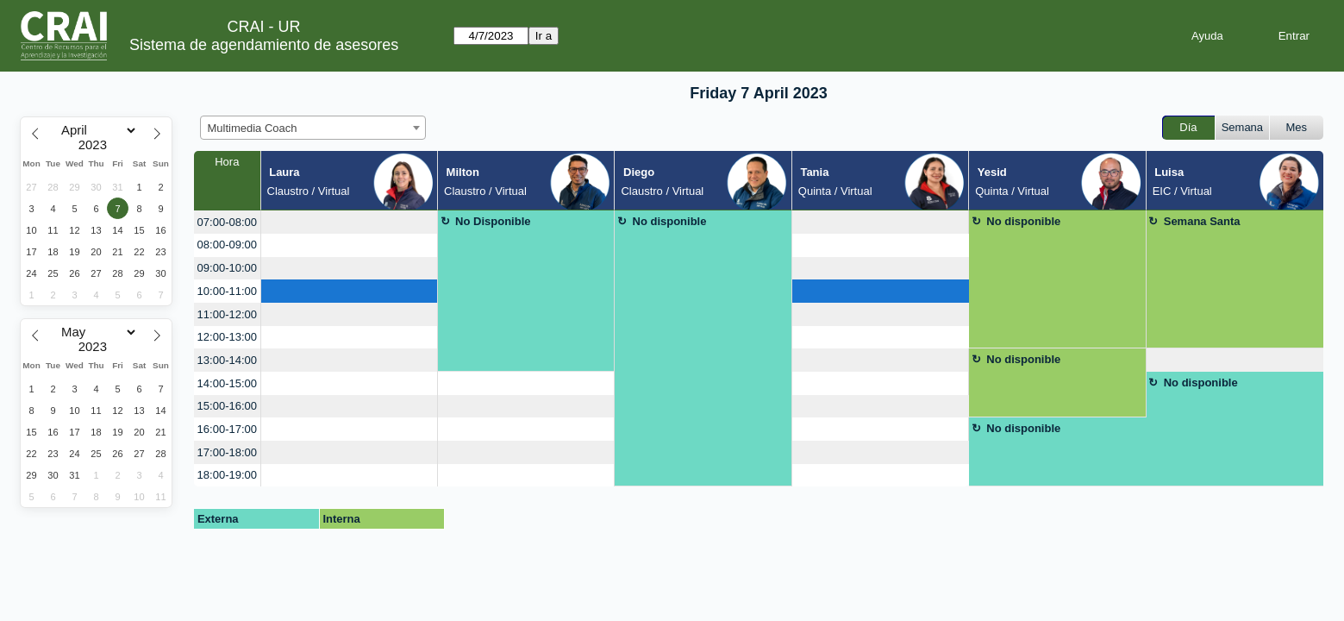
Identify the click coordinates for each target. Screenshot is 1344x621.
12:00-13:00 (227, 336)
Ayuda (1207, 35)
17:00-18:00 (227, 452)
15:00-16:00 (227, 405)
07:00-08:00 (227, 222)
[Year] (96, 145)
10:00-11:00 (227, 291)
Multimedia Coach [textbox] (252, 128)
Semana (1242, 127)
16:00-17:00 (227, 429)
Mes (1297, 127)
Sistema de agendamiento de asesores (263, 44)
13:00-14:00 (227, 360)
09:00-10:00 (227, 267)
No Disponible (492, 221)
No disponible (670, 221)
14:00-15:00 (227, 383)
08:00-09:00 (227, 244)
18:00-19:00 (227, 474)
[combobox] (313, 128)
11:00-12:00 (227, 314)
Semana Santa (1202, 221)
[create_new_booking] (349, 222)
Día (1188, 127)
